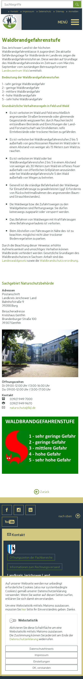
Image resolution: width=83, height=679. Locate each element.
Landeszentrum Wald (16, 70)
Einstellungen (41, 661)
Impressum (41, 655)
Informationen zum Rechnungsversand (35, 567)
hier (24, 609)
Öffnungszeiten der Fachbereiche (31, 557)
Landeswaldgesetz (14, 260)
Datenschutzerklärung (24, 639)
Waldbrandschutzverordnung (59, 260)
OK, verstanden (41, 667)
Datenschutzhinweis (42, 648)
